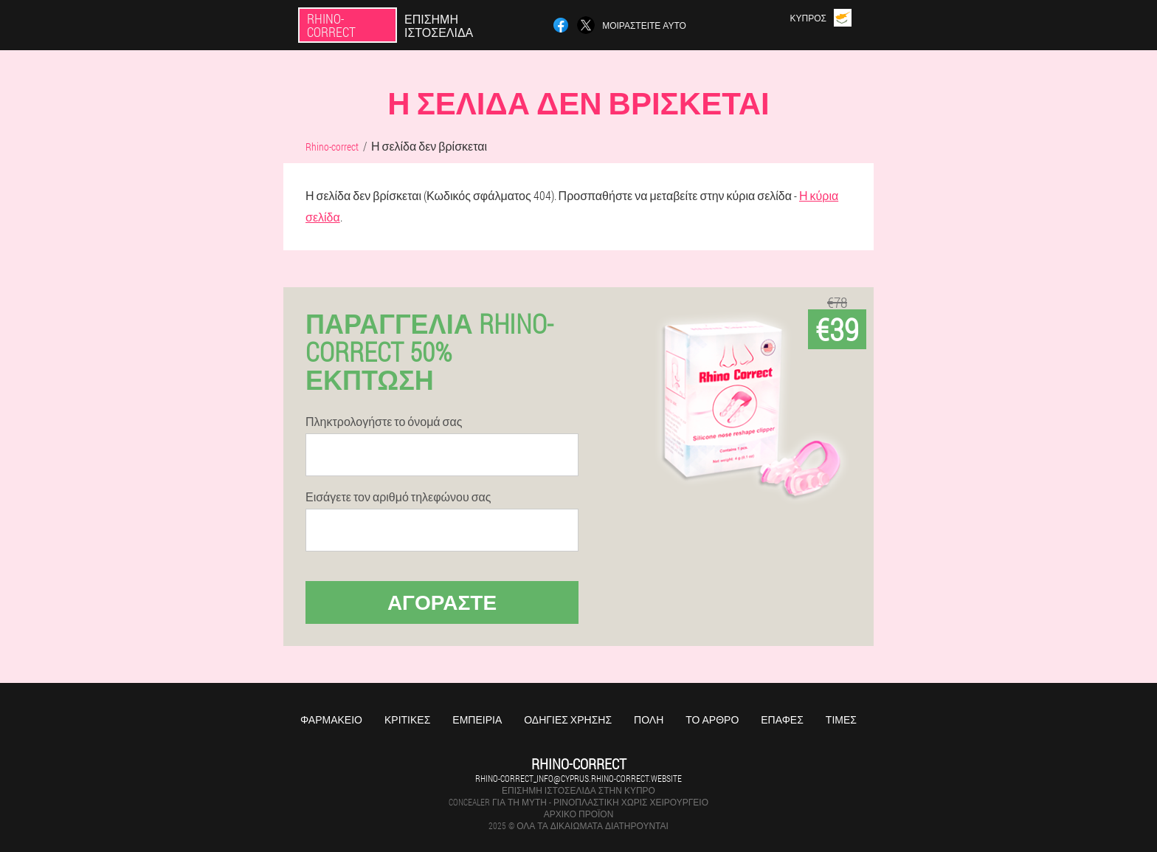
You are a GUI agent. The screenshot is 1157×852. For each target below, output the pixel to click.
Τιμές (841, 719)
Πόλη (648, 719)
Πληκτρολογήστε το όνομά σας (383, 421)
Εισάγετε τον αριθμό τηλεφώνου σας (398, 497)
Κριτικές (407, 719)
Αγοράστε (442, 602)
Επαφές (782, 719)
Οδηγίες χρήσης (568, 719)
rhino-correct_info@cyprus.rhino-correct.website (578, 778)
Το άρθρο (712, 719)
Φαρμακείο (331, 719)
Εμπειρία (477, 719)
